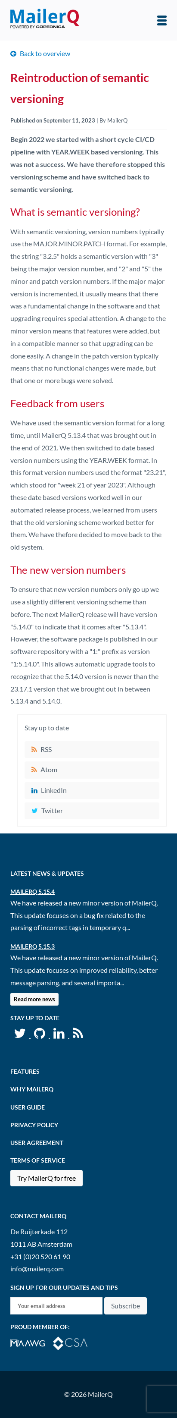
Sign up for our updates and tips (64, 1287)
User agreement (36, 1142)
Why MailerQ (31, 1089)
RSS (46, 749)
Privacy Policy (34, 1125)
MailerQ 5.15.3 (32, 946)
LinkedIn (54, 790)
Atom (48, 769)
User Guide (27, 1107)
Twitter (52, 810)
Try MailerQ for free (46, 1178)
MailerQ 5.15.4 (32, 891)
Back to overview (45, 53)
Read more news (34, 999)
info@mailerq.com (37, 1268)
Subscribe (125, 1306)
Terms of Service (37, 1160)
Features (25, 1071)
